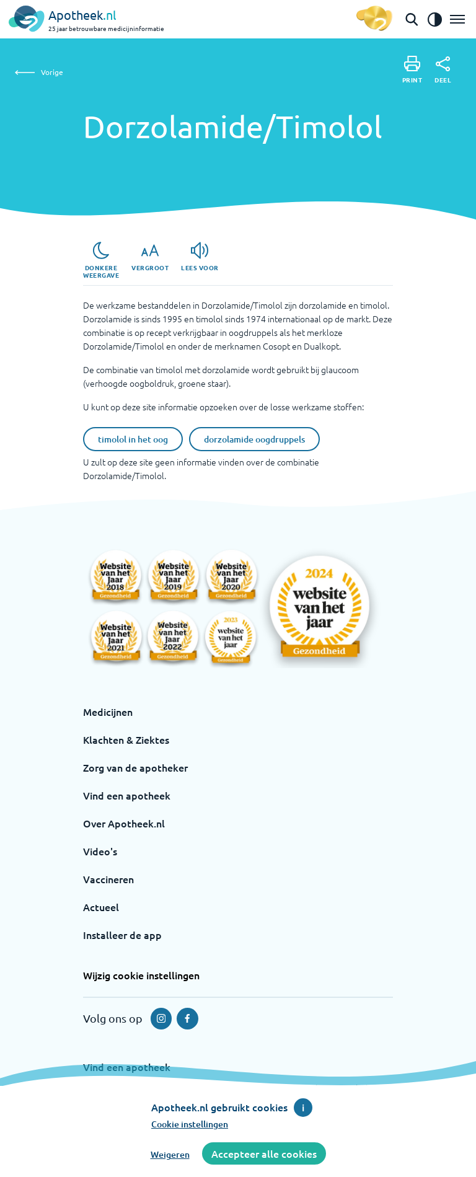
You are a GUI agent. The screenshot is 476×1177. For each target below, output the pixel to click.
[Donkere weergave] (101, 260)
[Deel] (442, 70)
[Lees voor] (200, 256)
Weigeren (170, 1154)
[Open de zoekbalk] (411, 19)
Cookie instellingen (189, 1124)
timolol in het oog (133, 439)
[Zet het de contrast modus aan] (434, 19)
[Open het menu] (457, 19)
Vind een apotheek (126, 795)
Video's (100, 851)
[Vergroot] (150, 256)
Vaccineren (108, 879)
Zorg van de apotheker (135, 767)
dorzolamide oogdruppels (254, 439)
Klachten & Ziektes (126, 739)
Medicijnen (108, 711)
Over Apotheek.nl (124, 823)
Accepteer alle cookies (264, 1153)
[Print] (412, 70)
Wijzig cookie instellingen (141, 975)
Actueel (101, 907)
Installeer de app (122, 934)
